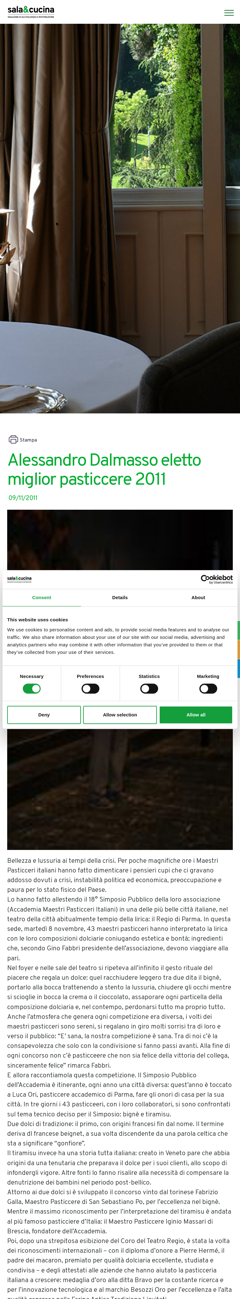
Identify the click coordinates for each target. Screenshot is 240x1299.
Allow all (196, 714)
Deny (44, 714)
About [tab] (198, 597)
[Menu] (226, 13)
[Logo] (31, 13)
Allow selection (120, 714)
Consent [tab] (41, 597)
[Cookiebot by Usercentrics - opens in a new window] (205, 579)
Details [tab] (120, 597)
